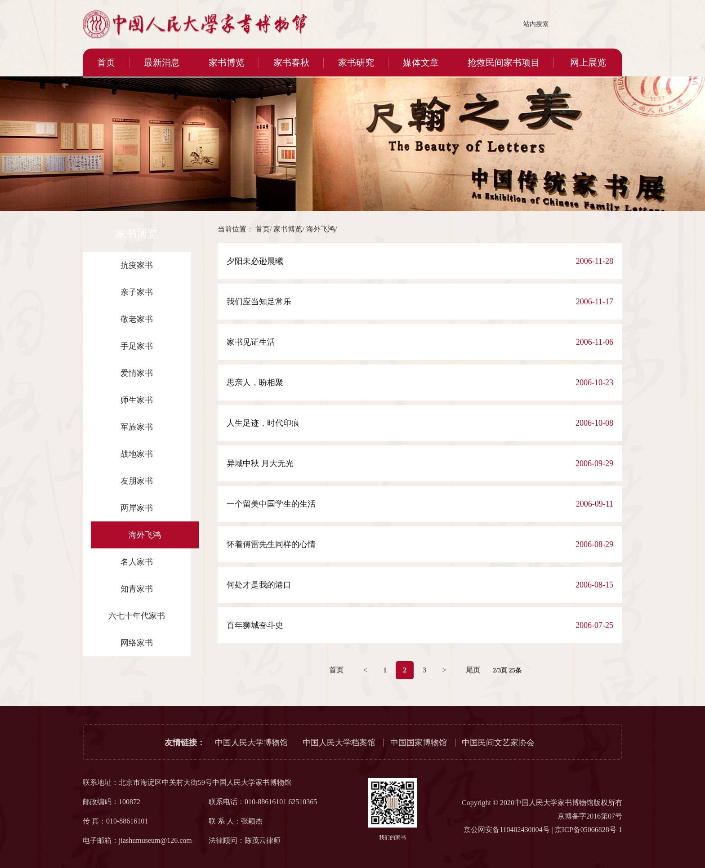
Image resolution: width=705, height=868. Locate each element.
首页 (106, 62)
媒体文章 (421, 62)
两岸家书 (136, 507)
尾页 (473, 670)
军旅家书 (136, 427)
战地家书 (136, 454)
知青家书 (136, 588)
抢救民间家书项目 (504, 62)
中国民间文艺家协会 (498, 743)
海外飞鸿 (145, 534)
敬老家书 (136, 319)
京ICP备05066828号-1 (588, 829)
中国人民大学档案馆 (339, 743)
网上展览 (588, 62)
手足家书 (136, 346)
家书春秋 (291, 62)
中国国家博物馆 (418, 743)
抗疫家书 (136, 265)
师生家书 (136, 400)
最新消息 (162, 62)
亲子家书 (136, 292)
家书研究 (356, 62)
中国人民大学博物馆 (251, 743)
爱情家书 (136, 373)
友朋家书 (136, 480)
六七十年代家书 (136, 615)
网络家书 (136, 642)
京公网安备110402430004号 (506, 829)
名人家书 (136, 561)
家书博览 (227, 62)
